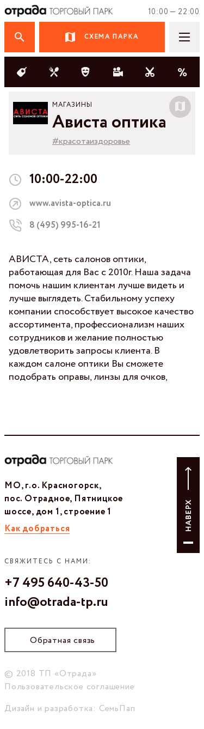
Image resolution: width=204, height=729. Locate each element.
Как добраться (37, 529)
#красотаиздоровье (91, 141)
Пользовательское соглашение (69, 687)
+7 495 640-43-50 (56, 583)
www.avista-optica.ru (70, 203)
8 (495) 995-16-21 (65, 225)
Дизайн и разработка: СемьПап (69, 708)
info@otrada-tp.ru (56, 602)
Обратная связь (62, 640)
